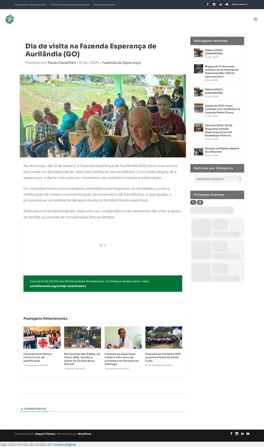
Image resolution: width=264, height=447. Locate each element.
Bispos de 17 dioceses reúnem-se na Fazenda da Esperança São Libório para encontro (222, 66)
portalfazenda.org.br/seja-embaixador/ (58, 280)
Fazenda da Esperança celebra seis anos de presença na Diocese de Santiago (122, 353)
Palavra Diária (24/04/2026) (214, 46)
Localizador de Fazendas (30, 4)
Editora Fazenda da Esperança (70, 4)
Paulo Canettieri (62, 57)
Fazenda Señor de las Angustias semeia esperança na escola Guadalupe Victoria (218, 125)
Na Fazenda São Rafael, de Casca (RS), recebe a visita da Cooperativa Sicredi (82, 353)
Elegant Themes (45, 428)
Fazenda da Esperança (121, 57)
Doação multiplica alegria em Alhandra (222, 144)
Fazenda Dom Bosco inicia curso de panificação (37, 352)
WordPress (84, 428)
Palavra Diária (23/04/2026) (214, 85)
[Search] (193, 197)
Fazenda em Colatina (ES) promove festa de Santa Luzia (162, 352)
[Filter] (200, 197)
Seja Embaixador (104, 4)
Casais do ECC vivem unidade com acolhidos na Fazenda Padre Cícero (222, 103)
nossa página (65, 439)
